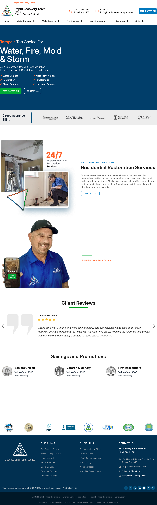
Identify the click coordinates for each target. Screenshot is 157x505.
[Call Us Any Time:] (70, 11)
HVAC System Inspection (91, 458)
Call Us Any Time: (81, 9)
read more (106, 335)
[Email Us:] (97, 11)
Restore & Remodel (49, 471)
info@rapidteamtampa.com (116, 12)
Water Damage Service (51, 453)
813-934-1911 (81, 12)
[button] (4, 326)
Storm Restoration (49, 462)
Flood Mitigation (87, 453)
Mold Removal (50, 21)
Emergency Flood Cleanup (91, 449)
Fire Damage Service (50, 449)
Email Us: (104, 9)
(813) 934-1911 (127, 451)
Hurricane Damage (49, 475)
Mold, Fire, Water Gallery (90, 471)
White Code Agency (111, 502)
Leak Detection (99, 21)
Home (6, 21)
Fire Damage (75, 21)
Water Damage (26, 21)
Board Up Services (49, 467)
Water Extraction (87, 467)
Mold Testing (85, 462)
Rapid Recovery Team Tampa (96, 260)
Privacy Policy (88, 502)
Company (121, 21)
